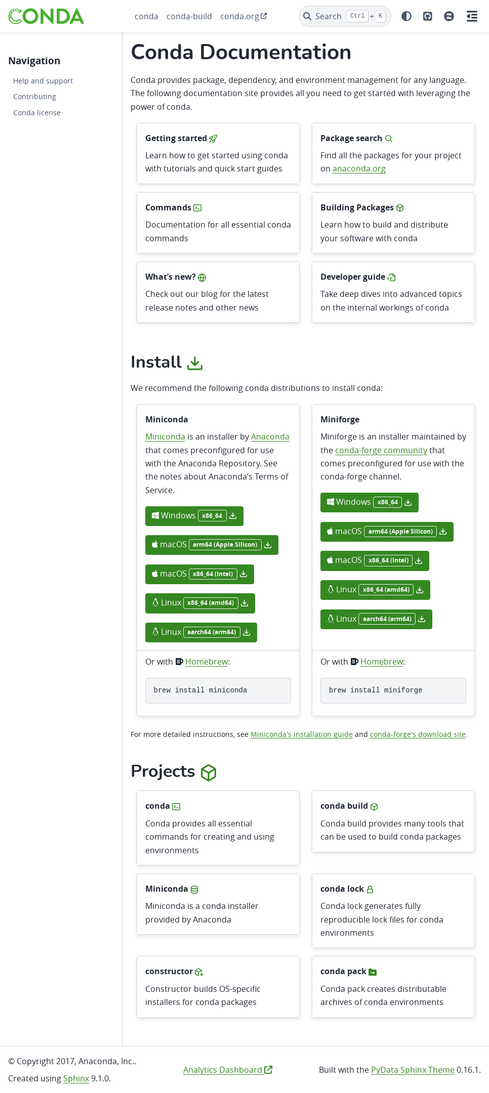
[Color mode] (406, 16)
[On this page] (472, 16)
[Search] (345, 16)
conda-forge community (381, 450)
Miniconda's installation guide (302, 734)
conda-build (189, 16)
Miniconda (165, 436)
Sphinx (76, 1078)
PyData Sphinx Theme (413, 1069)
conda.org (239, 16)
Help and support (43, 80)
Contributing (34, 96)
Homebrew (206, 661)
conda (146, 16)
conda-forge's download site (418, 734)
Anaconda (270, 436)
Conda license (37, 112)
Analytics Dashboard (227, 1069)
